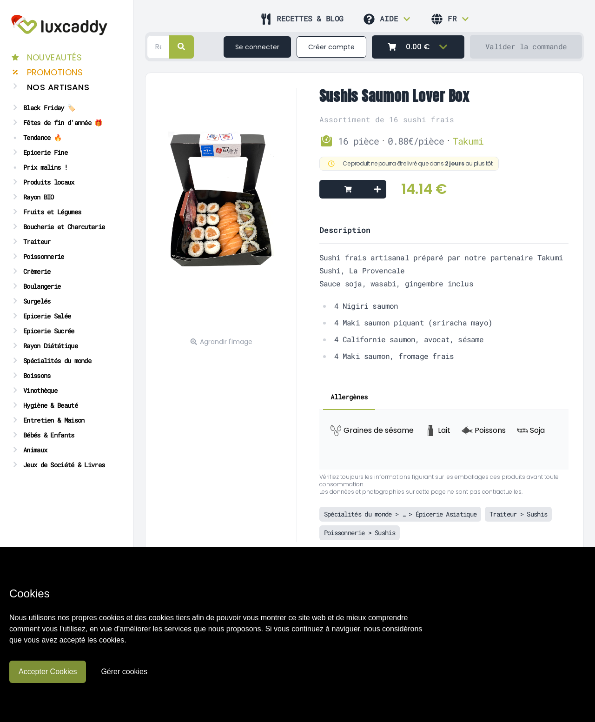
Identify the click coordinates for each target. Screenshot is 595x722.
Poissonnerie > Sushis (359, 532)
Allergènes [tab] (349, 396)
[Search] (158, 47)
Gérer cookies (124, 672)
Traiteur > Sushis (518, 514)
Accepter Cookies (48, 672)
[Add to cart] (352, 189)
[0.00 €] (418, 47)
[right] (181, 47)
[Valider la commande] (526, 47)
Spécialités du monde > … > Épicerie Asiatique (400, 514)
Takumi (468, 141)
